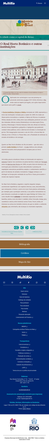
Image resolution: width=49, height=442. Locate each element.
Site (24, 288)
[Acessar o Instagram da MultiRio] (12, 282)
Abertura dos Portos (13, 164)
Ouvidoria (24, 386)
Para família (24, 308)
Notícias (24, 311)
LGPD (24, 367)
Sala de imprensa (25, 297)
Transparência (24, 341)
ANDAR (24, 326)
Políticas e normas (24, 353)
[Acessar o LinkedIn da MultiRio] (45, 282)
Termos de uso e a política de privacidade (24, 370)
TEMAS (24, 335)
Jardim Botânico (12, 147)
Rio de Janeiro (27, 214)
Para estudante (24, 305)
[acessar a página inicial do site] (9, 3)
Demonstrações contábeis (24, 359)
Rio (45, 100)
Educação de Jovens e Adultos (16, 214)
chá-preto (5, 206)
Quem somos (24, 291)
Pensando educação (24, 314)
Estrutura (24, 294)
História (3, 214)
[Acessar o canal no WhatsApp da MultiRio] (37, 282)
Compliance (24, 347)
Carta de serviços (24, 344)
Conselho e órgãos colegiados (24, 350)
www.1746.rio (26, 408)
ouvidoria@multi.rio (24, 390)
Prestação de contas (24, 356)
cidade (19, 105)
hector (24, 332)
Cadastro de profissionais (24, 365)
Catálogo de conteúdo (24, 300)
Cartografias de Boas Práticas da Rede (24, 329)
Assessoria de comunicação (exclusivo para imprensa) (24, 394)
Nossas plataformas (24, 323)
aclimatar (17, 196)
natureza (4, 162)
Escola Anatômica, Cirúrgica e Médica (14, 112)
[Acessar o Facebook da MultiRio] (29, 282)
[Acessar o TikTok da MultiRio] (20, 282)
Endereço (24, 376)
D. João (26, 100)
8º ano (7, 214)
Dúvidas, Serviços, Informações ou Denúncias (24, 402)
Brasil (31, 172)
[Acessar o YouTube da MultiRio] (4, 282)
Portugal (44, 162)
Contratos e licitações (24, 362)
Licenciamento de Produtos (24, 317)
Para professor (24, 303)
